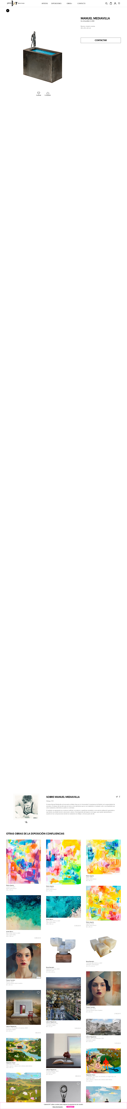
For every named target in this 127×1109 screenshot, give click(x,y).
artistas (45, 3)
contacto (81, 3)
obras (69, 3)
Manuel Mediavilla (95, 18)
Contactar (101, 40)
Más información (58, 1107)
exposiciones (56, 3)
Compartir (48, 94)
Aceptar (70, 1107)
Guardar (38, 94)
